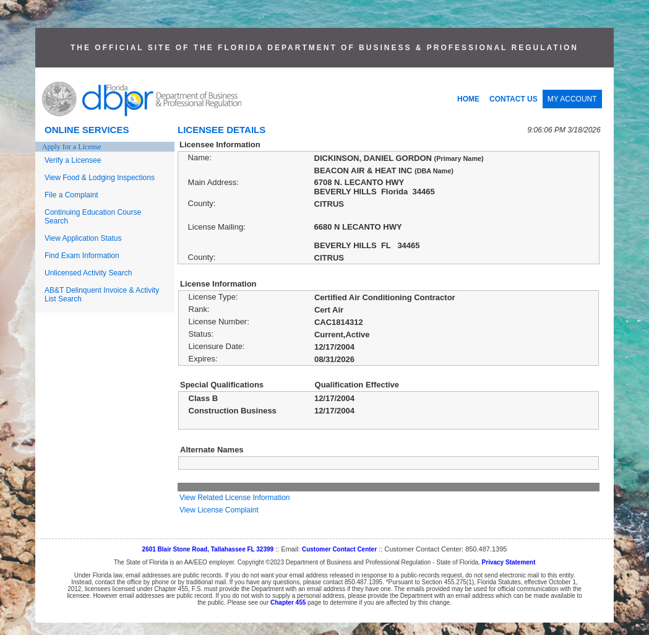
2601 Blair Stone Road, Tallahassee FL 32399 (208, 549)
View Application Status (83, 238)
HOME (468, 99)
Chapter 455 (288, 602)
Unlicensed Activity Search (88, 273)
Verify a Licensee (73, 160)
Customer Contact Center (339, 549)
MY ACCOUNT (572, 99)
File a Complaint (71, 195)
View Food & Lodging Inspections (100, 177)
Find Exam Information (82, 255)
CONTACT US (513, 99)
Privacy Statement (509, 562)
